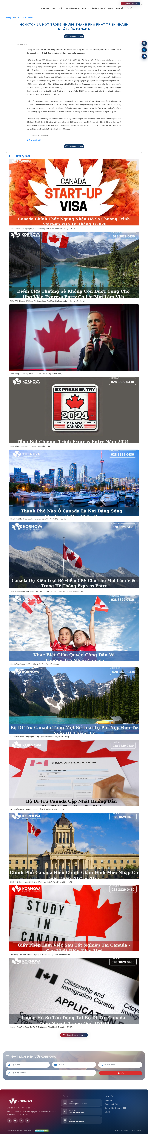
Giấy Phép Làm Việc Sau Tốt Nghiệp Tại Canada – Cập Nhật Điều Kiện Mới (40, 954)
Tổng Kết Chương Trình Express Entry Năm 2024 (30, 446)
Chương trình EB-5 (111, 1104)
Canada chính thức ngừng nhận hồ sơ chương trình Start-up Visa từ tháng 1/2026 (42, 228)
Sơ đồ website (136, 1131)
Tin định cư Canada (24, 17)
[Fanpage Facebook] (144, 49)
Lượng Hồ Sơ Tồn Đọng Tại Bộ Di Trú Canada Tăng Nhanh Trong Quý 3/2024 (41, 1027)
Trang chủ (10, 17)
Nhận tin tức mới (74, 36)
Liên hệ (107, 1112)
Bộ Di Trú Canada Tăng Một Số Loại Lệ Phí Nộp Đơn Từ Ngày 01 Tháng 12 (40, 737)
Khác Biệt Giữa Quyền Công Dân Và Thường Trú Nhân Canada (34, 664)
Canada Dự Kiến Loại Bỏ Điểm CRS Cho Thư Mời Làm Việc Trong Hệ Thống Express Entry (46, 591)
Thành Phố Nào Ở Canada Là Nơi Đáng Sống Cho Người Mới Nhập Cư (38, 519)
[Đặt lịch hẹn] (144, 43)
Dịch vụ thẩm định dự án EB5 (115, 1108)
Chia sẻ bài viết (34, 140)
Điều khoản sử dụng (121, 1131)
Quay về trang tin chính (74, 1035)
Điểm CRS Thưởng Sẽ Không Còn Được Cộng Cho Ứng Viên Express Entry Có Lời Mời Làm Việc (48, 301)
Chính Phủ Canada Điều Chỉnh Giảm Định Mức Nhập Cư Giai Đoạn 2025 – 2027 (41, 882)
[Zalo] (144, 56)
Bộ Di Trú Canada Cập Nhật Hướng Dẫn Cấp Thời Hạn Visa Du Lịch (37, 809)
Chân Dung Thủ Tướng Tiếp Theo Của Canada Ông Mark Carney (36, 373)
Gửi (121, 1072)
